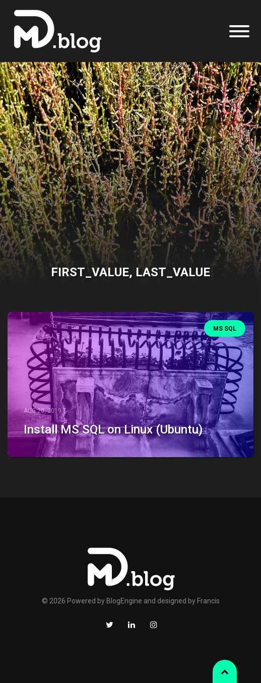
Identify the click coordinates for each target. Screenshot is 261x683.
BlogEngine (124, 601)
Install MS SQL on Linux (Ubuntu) (113, 429)
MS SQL (224, 328)
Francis (208, 601)
